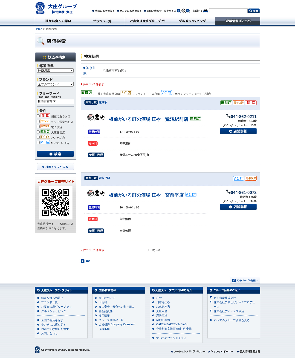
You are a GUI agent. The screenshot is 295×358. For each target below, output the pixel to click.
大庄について (107, 298)
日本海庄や (163, 302)
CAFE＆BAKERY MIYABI (171, 324)
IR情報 (103, 302)
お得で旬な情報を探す (55, 329)
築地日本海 (163, 320)
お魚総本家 (163, 306)
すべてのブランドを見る (171, 338)
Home (38, 29)
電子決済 (49, 127)
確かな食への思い (52, 298)
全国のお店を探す (52, 320)
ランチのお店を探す (53, 324)
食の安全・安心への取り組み (117, 306)
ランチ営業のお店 (55, 122)
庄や (159, 298)
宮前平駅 (104, 178)
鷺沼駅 (103, 102)
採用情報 (104, 315)
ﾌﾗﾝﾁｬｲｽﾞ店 (51, 137)
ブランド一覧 (49, 302)
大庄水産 (161, 311)
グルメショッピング (53, 311)
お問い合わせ (49, 333)
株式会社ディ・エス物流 (229, 311)
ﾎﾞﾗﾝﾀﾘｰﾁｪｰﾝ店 (53, 143)
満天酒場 (161, 315)
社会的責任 (106, 311)
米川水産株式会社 (225, 298)
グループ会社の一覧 (111, 320)
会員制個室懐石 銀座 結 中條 (174, 328)
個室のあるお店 (53, 116)
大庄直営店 (51, 132)
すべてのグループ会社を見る (232, 320)
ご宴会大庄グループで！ (56, 306)
